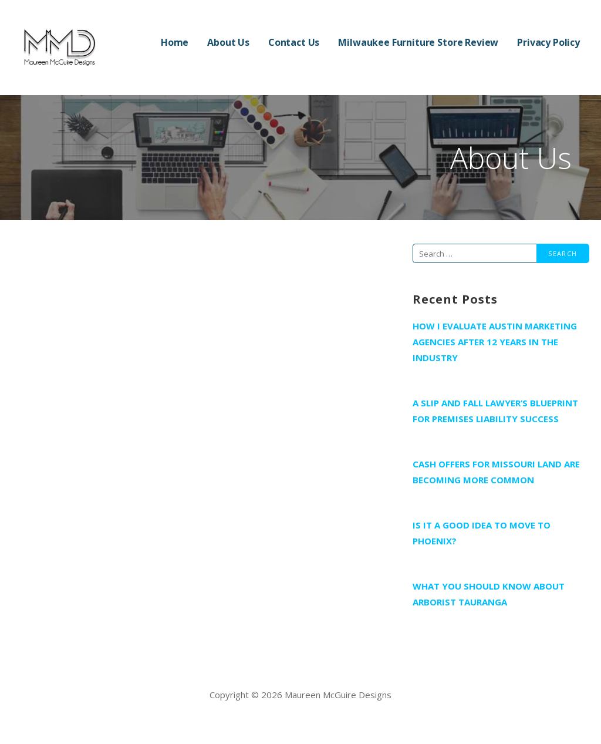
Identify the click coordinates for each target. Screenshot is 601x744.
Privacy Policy (548, 42)
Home (174, 42)
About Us (228, 42)
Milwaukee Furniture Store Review (418, 42)
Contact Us (293, 42)
